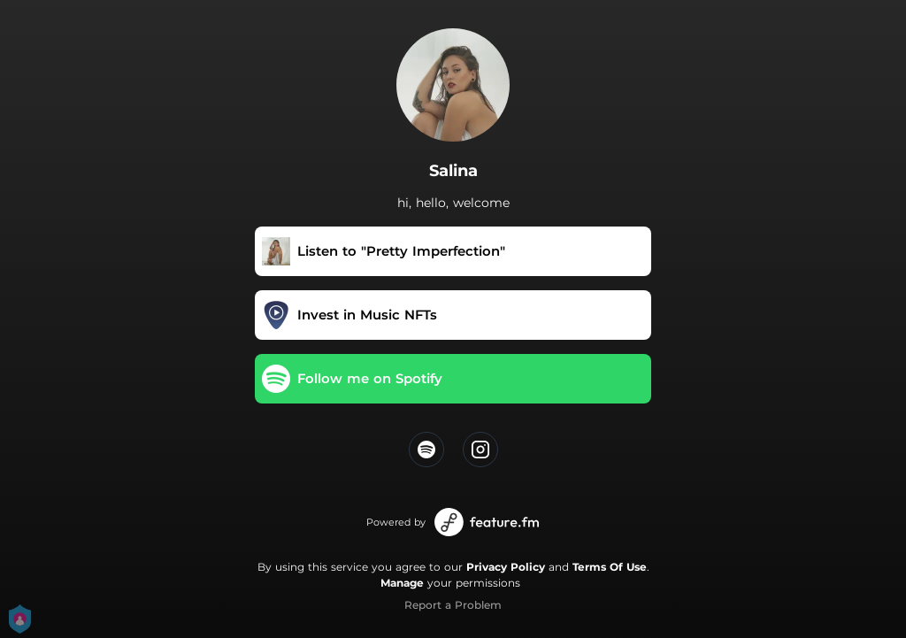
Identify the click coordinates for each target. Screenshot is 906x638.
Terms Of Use (609, 566)
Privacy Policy (505, 566)
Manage (402, 582)
